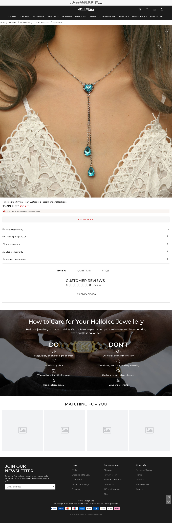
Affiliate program (112, 489)
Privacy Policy (110, 475)
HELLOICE (84, 515)
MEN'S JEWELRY (15, 9)
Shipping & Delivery (81, 475)
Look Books (77, 480)
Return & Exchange (80, 484)
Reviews (140, 480)
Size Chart (76, 489)
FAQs (74, 470)
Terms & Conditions (112, 480)
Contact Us (109, 484)
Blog (106, 494)
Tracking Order (142, 484)
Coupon (139, 489)
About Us (108, 470)
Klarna (139, 475)
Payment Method (144, 470)
